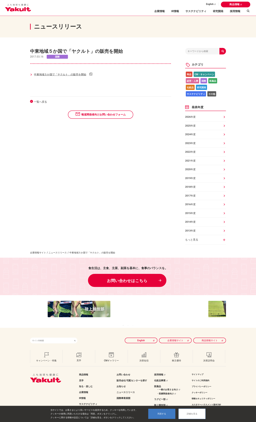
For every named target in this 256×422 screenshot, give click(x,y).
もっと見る (191, 239)
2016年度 (190, 204)
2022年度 (190, 151)
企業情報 (83, 387)
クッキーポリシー (199, 388)
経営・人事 (192, 81)
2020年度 (190, 169)
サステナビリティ (195, 11)
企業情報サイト (38, 252)
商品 (189, 74)
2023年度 (190, 143)
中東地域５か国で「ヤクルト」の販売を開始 (60, 74)
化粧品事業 (160, 375)
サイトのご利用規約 (200, 375)
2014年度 (190, 221)
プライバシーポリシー (201, 381)
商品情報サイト (210, 335)
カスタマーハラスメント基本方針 (206, 400)
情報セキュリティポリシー (203, 394)
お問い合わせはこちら (127, 280)
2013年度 (190, 230)
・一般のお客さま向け (167, 384)
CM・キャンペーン (204, 74)
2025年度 (190, 125)
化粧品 (190, 87)
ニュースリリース (57, 252)
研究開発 (218, 11)
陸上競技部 (160, 400)
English (210, 4)
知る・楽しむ (86, 381)
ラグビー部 (160, 394)
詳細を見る (192, 414)
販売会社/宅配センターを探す (132, 375)
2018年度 (190, 186)
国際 (203, 81)
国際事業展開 (123, 393)
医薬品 (212, 81)
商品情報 (234, 4)
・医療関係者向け (165, 389)
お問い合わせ (123, 369)
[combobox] (51, 335)
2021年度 (190, 160)
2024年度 (190, 134)
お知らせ (121, 381)
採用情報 (235, 11)
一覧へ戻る (40, 101)
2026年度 (190, 116)
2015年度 (190, 213)
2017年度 (190, 195)
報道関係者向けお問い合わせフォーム (103, 114)
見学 (81, 375)
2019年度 (190, 178)
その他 (211, 94)
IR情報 (82, 393)
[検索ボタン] (74, 335)
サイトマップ (197, 369)
